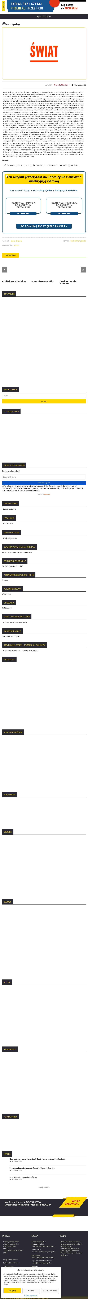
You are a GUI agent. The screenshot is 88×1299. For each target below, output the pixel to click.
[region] (55, 5)
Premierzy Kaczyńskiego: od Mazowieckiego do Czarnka (32, 1166)
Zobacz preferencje (50, 1291)
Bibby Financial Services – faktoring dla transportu (21, 649)
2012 (13, 239)
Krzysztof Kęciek (61, 83)
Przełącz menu (44, 15)
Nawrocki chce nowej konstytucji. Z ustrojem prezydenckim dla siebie (37, 1157)
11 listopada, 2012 (79, 83)
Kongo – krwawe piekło (42, 279)
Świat (16, 244)
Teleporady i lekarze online (12, 564)
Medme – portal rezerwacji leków (15, 620)
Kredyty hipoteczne (10, 536)
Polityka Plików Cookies (11, 1261)
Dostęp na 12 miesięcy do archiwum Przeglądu (64, 203)
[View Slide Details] (55, 5)
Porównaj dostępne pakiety (44, 224)
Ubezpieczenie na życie (11, 634)
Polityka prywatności (31, 1295)
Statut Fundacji (8, 1264)
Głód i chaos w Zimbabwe (14, 279)
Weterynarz (6, 592)
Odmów (31, 1291)
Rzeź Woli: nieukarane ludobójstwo (23, 1175)
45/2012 (18, 239)
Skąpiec (5, 578)
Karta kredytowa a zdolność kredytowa (17, 550)
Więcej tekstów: (44, 1185)
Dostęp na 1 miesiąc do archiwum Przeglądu (23, 203)
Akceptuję (12, 1291)
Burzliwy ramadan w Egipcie (68, 280)
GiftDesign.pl (7, 606)
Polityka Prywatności (10, 1258)
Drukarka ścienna (9, 507)
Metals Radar (8, 522)
